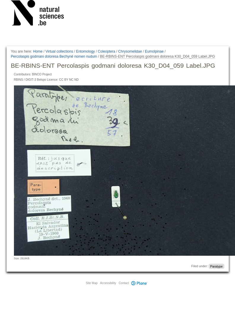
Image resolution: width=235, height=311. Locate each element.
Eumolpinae (154, 51)
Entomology (85, 51)
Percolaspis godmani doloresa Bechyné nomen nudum (54, 56)
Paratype (216, 266)
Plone (139, 283)
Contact (124, 283)
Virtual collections (59, 51)
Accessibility (108, 283)
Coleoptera (106, 51)
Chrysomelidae (130, 51)
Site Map (91, 283)
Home (37, 51)
